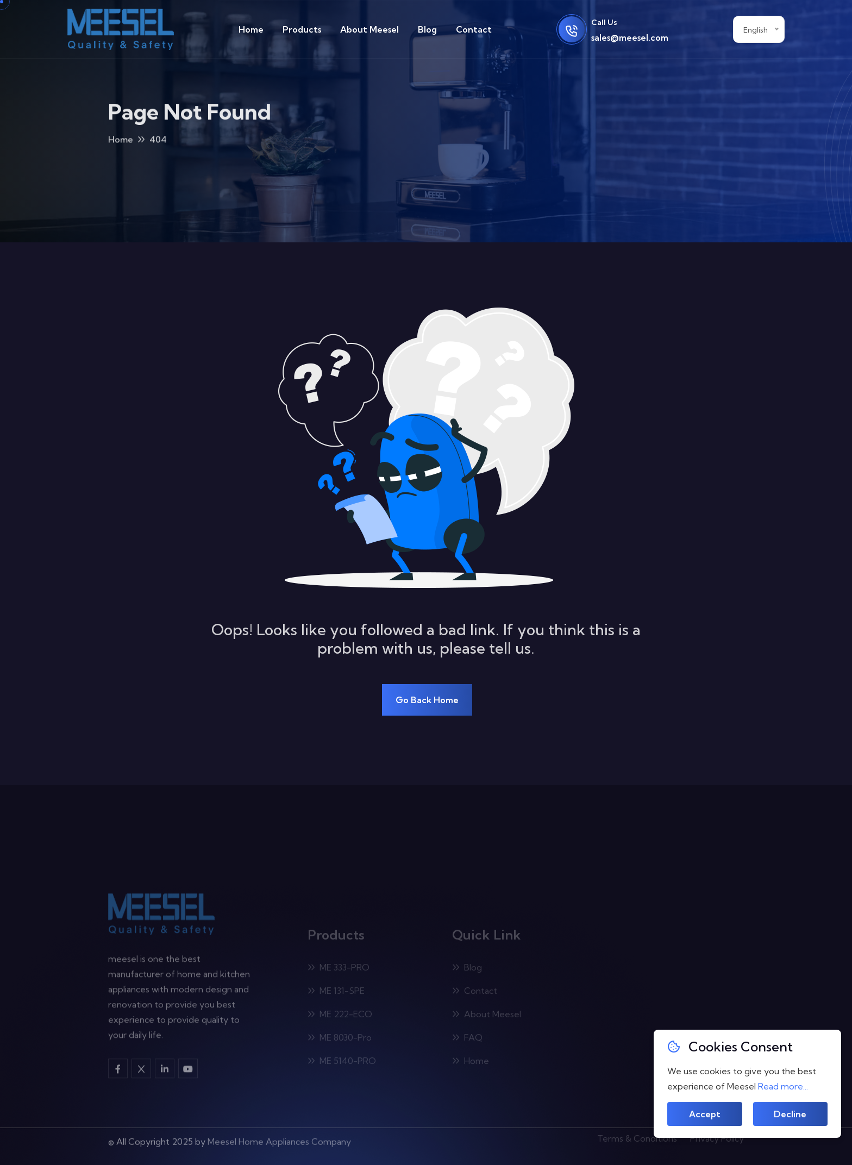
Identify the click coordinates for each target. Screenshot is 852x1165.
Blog (427, 29)
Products (302, 29)
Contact (474, 29)
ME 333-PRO (338, 969)
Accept (705, 1114)
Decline (790, 1114)
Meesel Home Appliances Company (279, 1138)
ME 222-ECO (340, 1016)
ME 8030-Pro (340, 1039)
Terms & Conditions (637, 1135)
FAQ (467, 1039)
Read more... (783, 1086)
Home (251, 29)
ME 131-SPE (336, 992)
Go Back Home (427, 699)
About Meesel (369, 29)
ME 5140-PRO (342, 1062)
